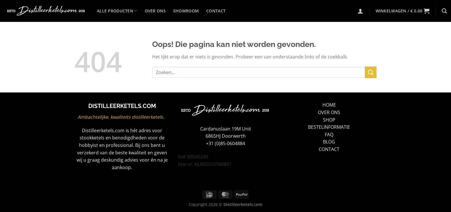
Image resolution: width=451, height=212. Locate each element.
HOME (329, 105)
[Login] (360, 11)
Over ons (155, 11)
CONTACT (329, 149)
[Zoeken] (444, 11)
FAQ (329, 134)
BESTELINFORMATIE (329, 127)
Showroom (186, 11)
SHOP (329, 120)
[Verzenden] (371, 72)
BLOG (329, 142)
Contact (216, 11)
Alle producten (117, 11)
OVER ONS (329, 112)
